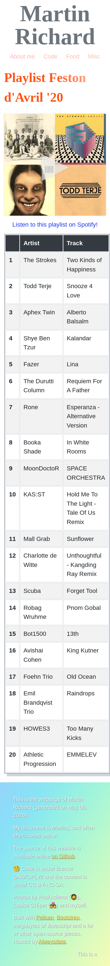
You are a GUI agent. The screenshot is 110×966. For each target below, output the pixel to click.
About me (22, 56)
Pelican (44, 917)
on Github (63, 856)
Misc (94, 56)
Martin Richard (55, 25)
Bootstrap (68, 917)
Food (72, 56)
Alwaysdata (52, 941)
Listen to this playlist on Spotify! (54, 224)
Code (50, 56)
